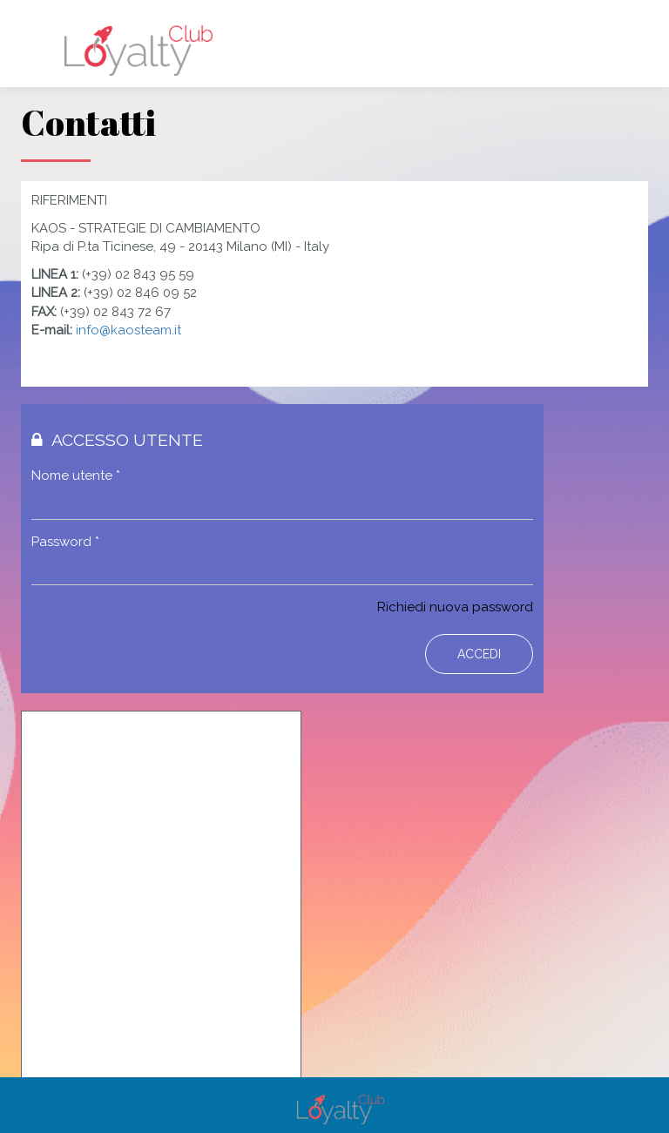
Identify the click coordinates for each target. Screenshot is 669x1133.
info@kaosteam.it (128, 330)
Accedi (479, 654)
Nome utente (75, 475)
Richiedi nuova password (455, 607)
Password (65, 542)
